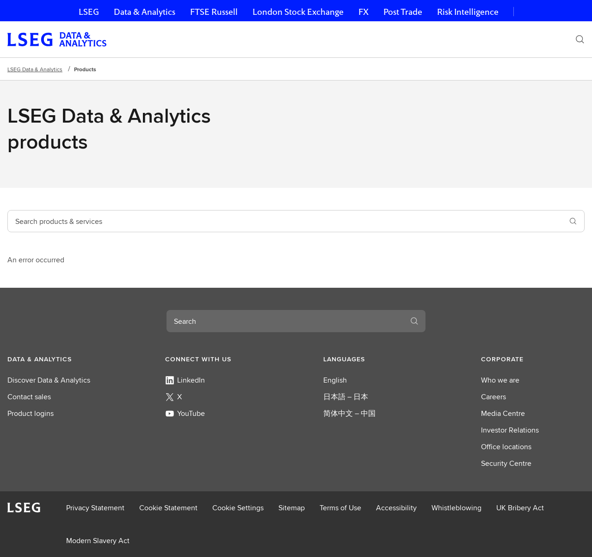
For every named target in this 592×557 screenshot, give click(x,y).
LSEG (89, 11)
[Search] (580, 39)
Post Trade (402, 11)
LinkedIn (185, 380)
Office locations (506, 446)
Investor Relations (510, 430)
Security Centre (506, 463)
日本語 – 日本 (345, 396)
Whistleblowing (456, 507)
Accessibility (396, 507)
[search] (573, 221)
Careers (493, 396)
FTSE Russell (214, 11)
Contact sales (29, 396)
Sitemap (291, 507)
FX (363, 11)
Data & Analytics (144, 11)
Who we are (500, 380)
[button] (59, 359)
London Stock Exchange (298, 11)
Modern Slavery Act (98, 540)
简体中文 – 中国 (349, 413)
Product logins (30, 413)
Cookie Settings (238, 507)
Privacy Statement (95, 507)
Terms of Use (340, 507)
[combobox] (285, 221)
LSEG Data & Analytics (34, 69)
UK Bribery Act (520, 507)
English (335, 380)
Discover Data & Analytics (48, 380)
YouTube (185, 413)
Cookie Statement (168, 507)
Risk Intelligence (468, 11)
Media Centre (503, 413)
